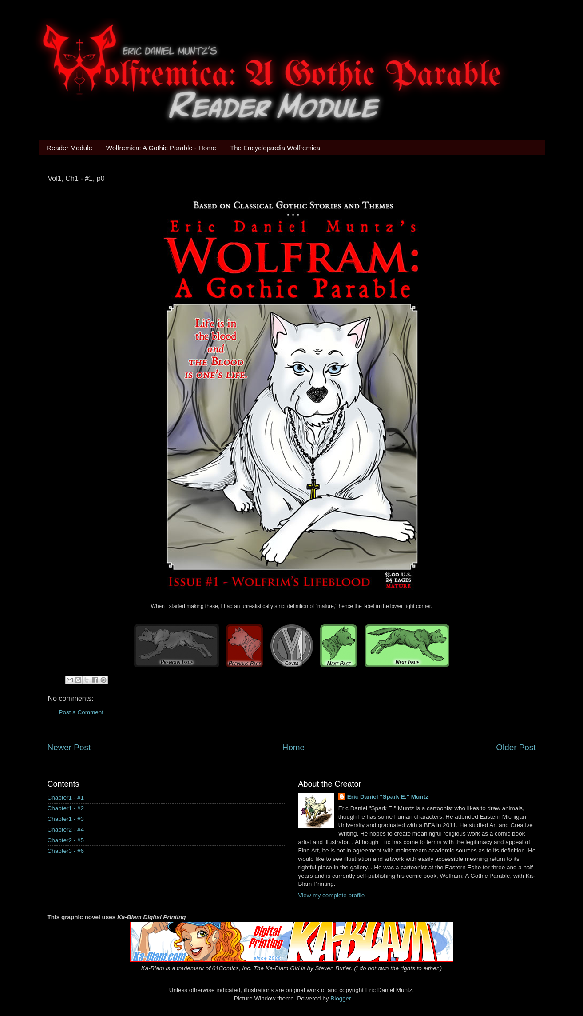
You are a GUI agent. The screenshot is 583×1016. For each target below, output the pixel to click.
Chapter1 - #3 (66, 819)
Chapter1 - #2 (66, 808)
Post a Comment (81, 712)
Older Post (515, 747)
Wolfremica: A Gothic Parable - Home (161, 148)
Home (293, 747)
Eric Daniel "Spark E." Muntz (387, 796)
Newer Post (69, 747)
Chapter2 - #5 (66, 840)
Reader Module (69, 148)
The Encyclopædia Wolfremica (275, 148)
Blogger (340, 998)
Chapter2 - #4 (66, 829)
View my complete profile (331, 895)
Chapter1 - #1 (66, 797)
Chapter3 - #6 (66, 851)
